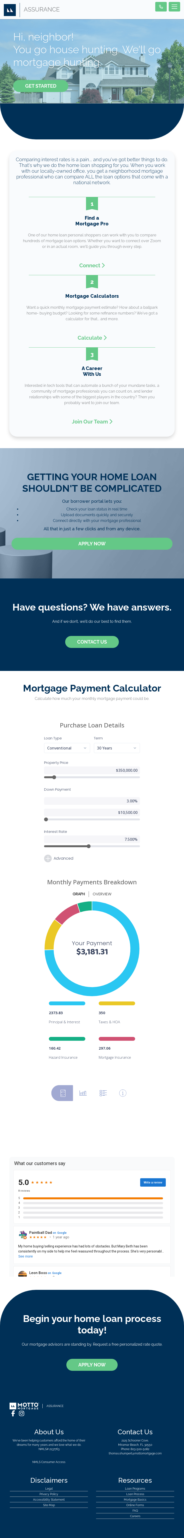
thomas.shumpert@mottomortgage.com (135, 1437)
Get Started (40, 86)
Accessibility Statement (49, 1483)
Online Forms (135, 1489)
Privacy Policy (49, 1478)
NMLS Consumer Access (48, 1445)
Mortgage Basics (135, 1483)
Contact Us (92, 642)
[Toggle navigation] (174, 6)
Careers (135, 1500)
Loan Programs (135, 1472)
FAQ (135, 1494)
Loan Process (135, 1478)
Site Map (49, 1489)
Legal (49, 1472)
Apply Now (92, 544)
